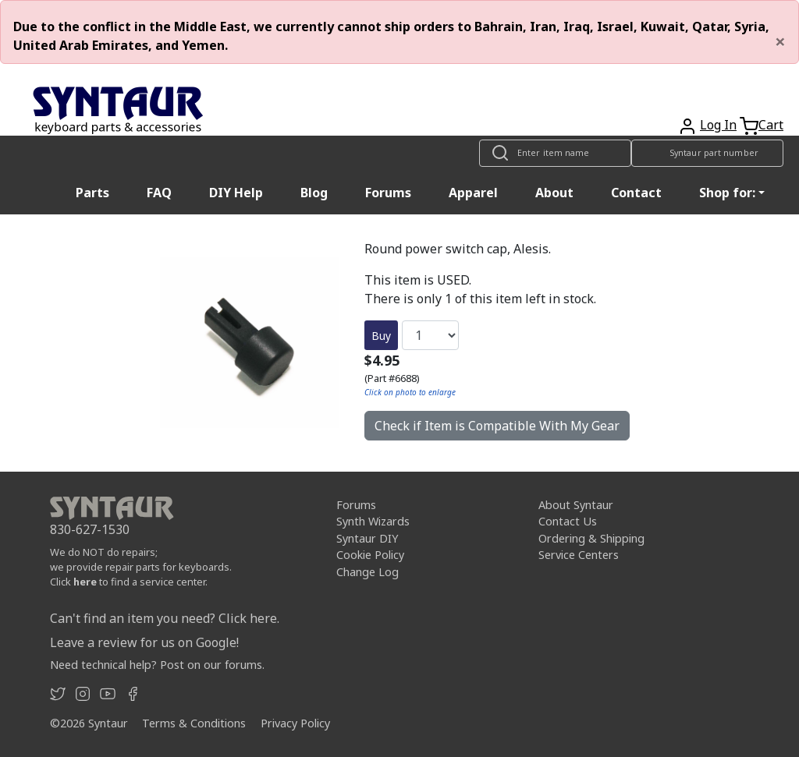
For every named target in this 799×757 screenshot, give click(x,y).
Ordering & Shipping (591, 538)
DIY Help (236, 192)
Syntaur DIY (367, 538)
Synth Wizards (373, 521)
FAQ (159, 192)
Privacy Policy (295, 723)
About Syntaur (575, 504)
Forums (388, 192)
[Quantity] (430, 335)
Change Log (367, 571)
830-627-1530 (90, 529)
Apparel (473, 192)
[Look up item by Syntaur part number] (707, 153)
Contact (636, 192)
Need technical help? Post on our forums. (157, 664)
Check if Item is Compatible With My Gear (497, 425)
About (554, 192)
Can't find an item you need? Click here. (164, 618)
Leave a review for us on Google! (144, 642)
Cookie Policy (370, 554)
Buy (381, 335)
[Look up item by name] (555, 153)
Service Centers (578, 554)
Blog (314, 192)
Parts (92, 192)
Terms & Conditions (194, 723)
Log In (718, 124)
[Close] (780, 41)
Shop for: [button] (727, 192)
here (85, 582)
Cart (770, 124)
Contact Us (567, 521)
